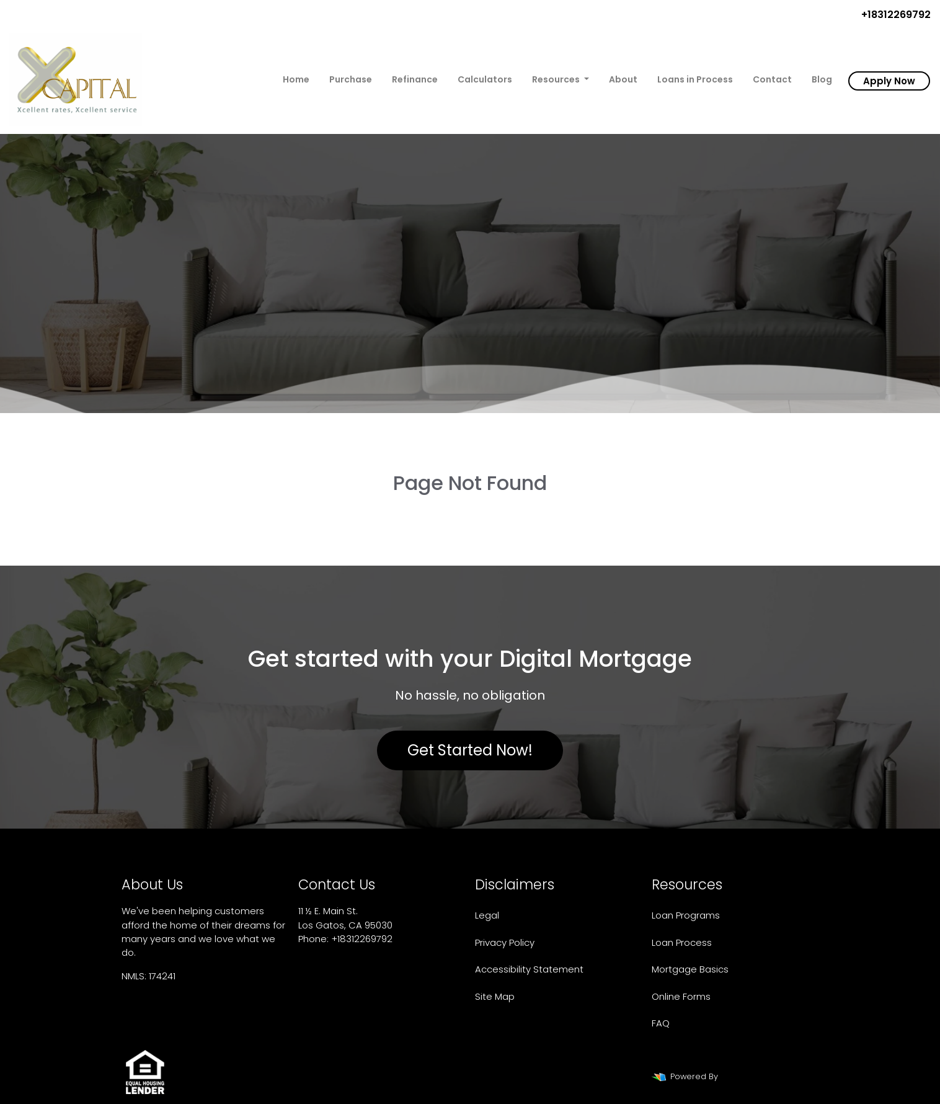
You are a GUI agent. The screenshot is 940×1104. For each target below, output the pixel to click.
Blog (822, 79)
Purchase (350, 79)
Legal (487, 915)
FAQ (661, 1023)
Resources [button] (557, 79)
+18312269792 (891, 14)
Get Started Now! (470, 750)
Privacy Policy (504, 942)
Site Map (495, 996)
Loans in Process (695, 79)
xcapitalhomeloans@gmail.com (371, 952)
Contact (772, 79)
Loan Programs (686, 915)
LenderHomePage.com (767, 1076)
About (623, 79)
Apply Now (889, 80)
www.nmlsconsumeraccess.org (193, 1001)
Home (296, 79)
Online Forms (681, 996)
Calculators (485, 79)
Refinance (415, 79)
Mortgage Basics (690, 969)
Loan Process (682, 942)
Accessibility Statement (529, 969)
